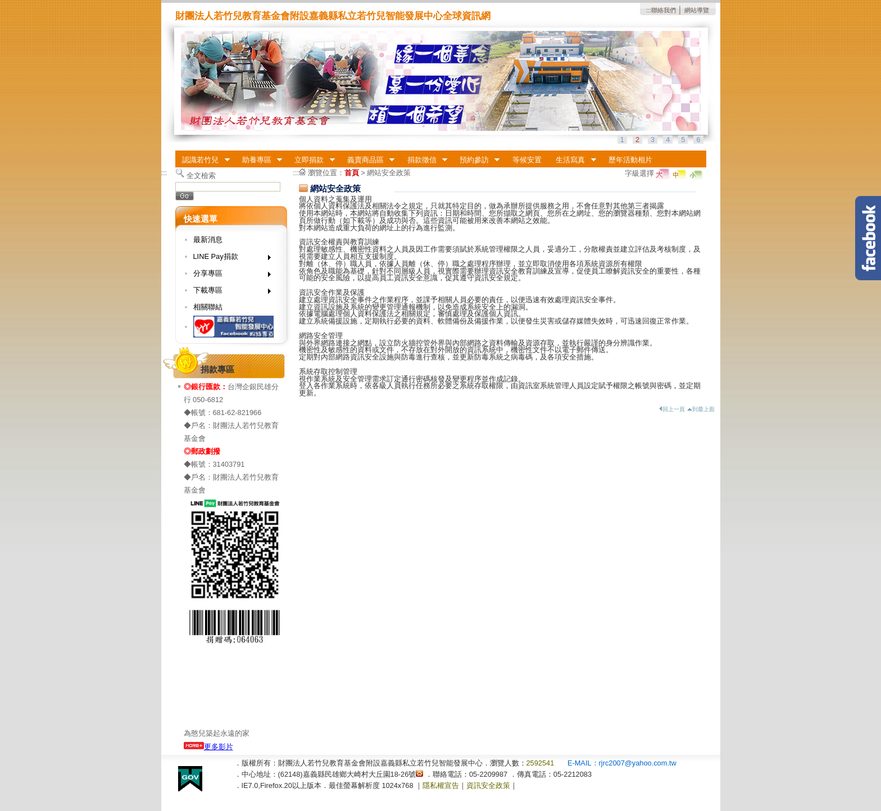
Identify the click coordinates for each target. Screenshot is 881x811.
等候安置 (527, 160)
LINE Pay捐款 (228, 258)
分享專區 (228, 275)
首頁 (351, 172)
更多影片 (208, 746)
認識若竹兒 (202, 160)
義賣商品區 (367, 160)
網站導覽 (696, 10)
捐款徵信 (423, 160)
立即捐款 (311, 160)
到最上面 (701, 409)
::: (648, 10)
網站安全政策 (389, 172)
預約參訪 (475, 160)
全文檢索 (201, 175)
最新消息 (207, 239)
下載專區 (228, 292)
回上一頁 (672, 409)
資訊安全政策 (488, 785)
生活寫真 (572, 160)
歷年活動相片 (630, 160)
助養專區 (258, 160)
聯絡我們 (663, 10)
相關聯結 (207, 307)
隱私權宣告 (441, 785)
